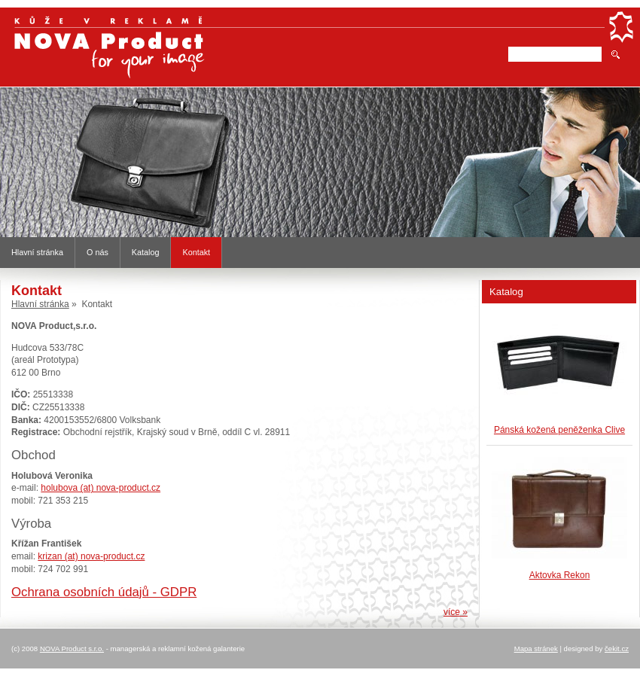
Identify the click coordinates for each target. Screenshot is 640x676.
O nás (97, 252)
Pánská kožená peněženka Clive (559, 430)
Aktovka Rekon (559, 575)
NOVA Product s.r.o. (72, 648)
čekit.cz (617, 648)
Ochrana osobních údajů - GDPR (104, 592)
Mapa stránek (536, 648)
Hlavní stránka (37, 252)
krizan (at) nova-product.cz (91, 556)
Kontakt (196, 252)
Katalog (146, 252)
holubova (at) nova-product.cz (100, 488)
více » (455, 612)
